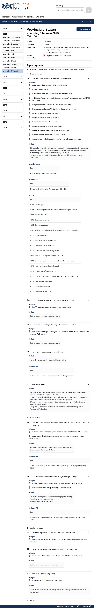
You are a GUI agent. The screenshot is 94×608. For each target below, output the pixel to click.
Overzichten (29, 17)
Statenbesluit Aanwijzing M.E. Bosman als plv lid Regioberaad (51, 376)
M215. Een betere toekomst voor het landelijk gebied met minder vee (53, 261)
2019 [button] (5, 105)
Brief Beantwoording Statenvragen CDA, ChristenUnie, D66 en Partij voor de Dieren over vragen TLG (59, 333)
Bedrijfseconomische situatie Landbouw (47, 135)
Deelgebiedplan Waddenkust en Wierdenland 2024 (50, 105)
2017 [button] (5, 116)
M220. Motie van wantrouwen (40, 286)
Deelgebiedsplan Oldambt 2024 (44, 118)
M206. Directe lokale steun (39, 215)
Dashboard (6, 17)
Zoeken (58, 6)
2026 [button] (5, 28)
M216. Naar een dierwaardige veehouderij (44, 266)
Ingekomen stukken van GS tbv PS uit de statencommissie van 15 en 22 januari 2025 (58, 541)
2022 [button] (5, 88)
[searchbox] (70, 10)
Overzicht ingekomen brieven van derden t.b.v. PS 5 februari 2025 (56, 556)
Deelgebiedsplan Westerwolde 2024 (46, 126)
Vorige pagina (84, 29)
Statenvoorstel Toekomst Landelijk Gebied (48, 85)
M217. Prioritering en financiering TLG (43, 271)
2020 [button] (5, 99)
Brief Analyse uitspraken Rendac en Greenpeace (50, 307)
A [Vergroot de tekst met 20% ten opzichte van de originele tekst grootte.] (86, 21)
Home (16, 22)
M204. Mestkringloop (37, 204)
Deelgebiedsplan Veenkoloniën (43, 122)
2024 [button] (5, 77)
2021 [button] (5, 94)
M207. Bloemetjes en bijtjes (39, 220)
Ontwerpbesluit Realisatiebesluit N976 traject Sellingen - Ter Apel (56, 484)
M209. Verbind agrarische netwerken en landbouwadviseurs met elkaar (55, 230)
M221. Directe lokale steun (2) (40, 291)
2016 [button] (5, 122)
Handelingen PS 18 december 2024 (46, 581)
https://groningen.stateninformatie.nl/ (57, 52)
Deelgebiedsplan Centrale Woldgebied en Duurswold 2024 (53, 109)
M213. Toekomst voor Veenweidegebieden (44, 251)
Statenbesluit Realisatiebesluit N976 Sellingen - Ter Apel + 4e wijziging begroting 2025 (57, 518)
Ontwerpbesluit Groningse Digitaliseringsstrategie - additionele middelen (58, 432)
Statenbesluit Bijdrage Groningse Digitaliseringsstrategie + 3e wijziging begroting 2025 (58, 467)
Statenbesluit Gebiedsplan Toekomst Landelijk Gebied (48, 189)
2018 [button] (5, 111)
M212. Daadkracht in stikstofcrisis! (42, 245)
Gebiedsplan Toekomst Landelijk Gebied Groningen (50, 94)
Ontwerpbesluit (39, 90)
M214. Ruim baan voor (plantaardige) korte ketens (47, 256)
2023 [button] (5, 82)
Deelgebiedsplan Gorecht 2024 (43, 113)
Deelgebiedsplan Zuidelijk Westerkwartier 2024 (49, 131)
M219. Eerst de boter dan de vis (41, 281)
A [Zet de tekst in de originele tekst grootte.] (82, 22)
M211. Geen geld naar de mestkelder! (43, 240)
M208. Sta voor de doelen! (39, 225)
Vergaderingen (17, 17)
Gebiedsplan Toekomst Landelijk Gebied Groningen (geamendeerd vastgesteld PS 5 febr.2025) (59, 99)
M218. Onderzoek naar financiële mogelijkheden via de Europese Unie (54, 276)
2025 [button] (5, 34)
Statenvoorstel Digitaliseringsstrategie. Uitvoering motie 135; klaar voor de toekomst (56, 437)
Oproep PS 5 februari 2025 (58, 56)
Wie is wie (40, 17)
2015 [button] (5, 128)
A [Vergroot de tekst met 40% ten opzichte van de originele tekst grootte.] (90, 21)
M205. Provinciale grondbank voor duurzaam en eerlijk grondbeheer (53, 210)
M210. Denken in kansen (38, 235)
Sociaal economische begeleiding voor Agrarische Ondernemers (55, 139)
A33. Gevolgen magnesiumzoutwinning (43, 173)
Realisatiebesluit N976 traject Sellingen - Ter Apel (50, 488)
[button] (89, 10)
